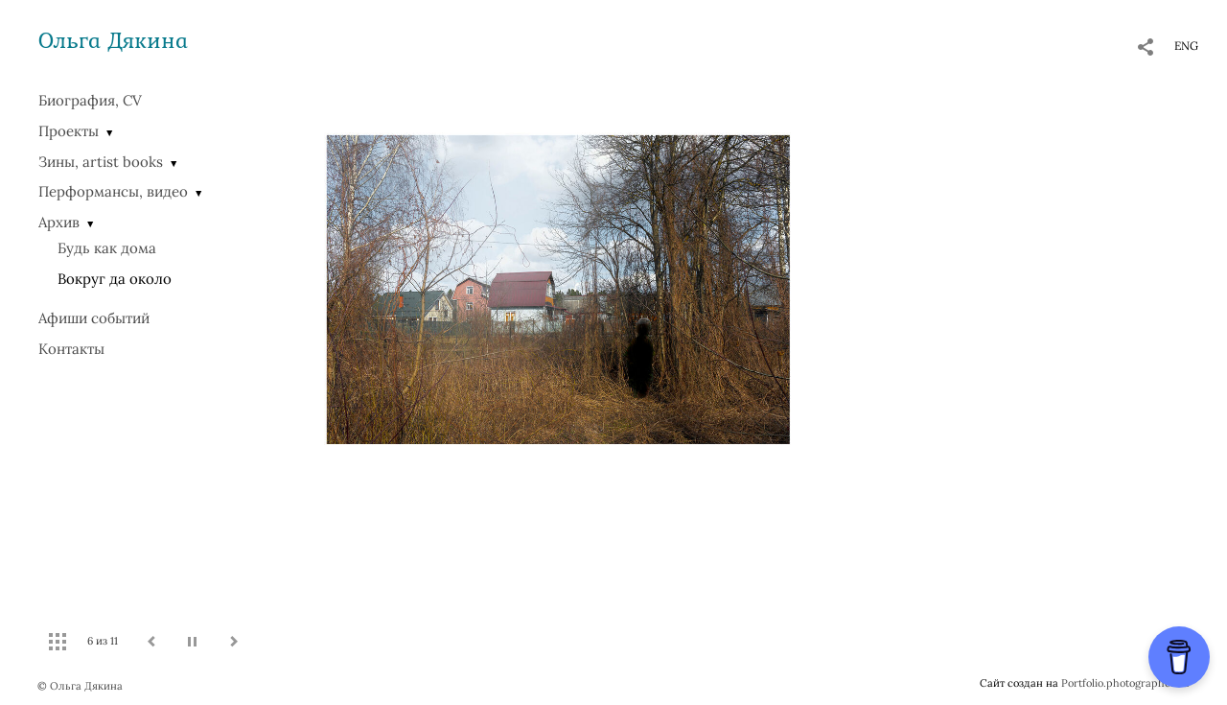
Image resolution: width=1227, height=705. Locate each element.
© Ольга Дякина (80, 686)
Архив (59, 222)
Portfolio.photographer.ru (1125, 683)
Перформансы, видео (113, 191)
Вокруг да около (115, 279)
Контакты (71, 349)
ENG (1186, 45)
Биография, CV (90, 100)
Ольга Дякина (113, 40)
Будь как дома (107, 248)
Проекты (68, 131)
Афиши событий (94, 318)
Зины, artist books (100, 162)
